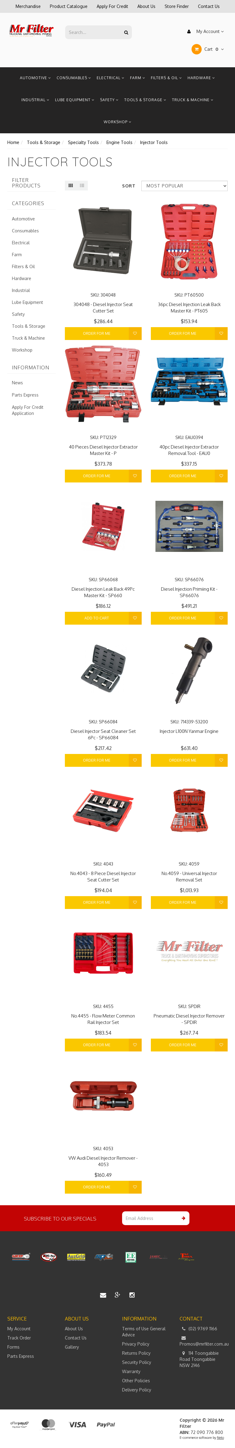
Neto (220, 1437)
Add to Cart (96, 618)
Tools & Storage (145, 100)
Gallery (72, 1347)
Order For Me (96, 333)
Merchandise (28, 6)
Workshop (118, 122)
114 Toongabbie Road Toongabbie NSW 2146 (199, 1359)
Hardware (201, 78)
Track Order (19, 1337)
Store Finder (177, 6)
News (17, 382)
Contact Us (209, 6)
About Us (146, 6)
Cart (208, 49)
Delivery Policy (136, 1389)
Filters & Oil (166, 78)
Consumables (74, 78)
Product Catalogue (69, 6)
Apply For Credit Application (27, 410)
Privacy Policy (135, 1343)
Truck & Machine (193, 100)
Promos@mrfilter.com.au (204, 1340)
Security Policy (136, 1362)
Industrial (35, 100)
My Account (204, 31)
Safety (109, 100)
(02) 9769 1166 (198, 1329)
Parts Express (25, 394)
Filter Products (26, 183)
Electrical (111, 78)
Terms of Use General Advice (144, 1331)
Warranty (131, 1371)
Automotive (35, 78)
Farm (137, 78)
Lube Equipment (75, 100)
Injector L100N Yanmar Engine (189, 731)
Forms (13, 1347)
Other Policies (136, 1380)
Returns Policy (136, 1353)
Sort (129, 185)
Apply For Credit (112, 6)
